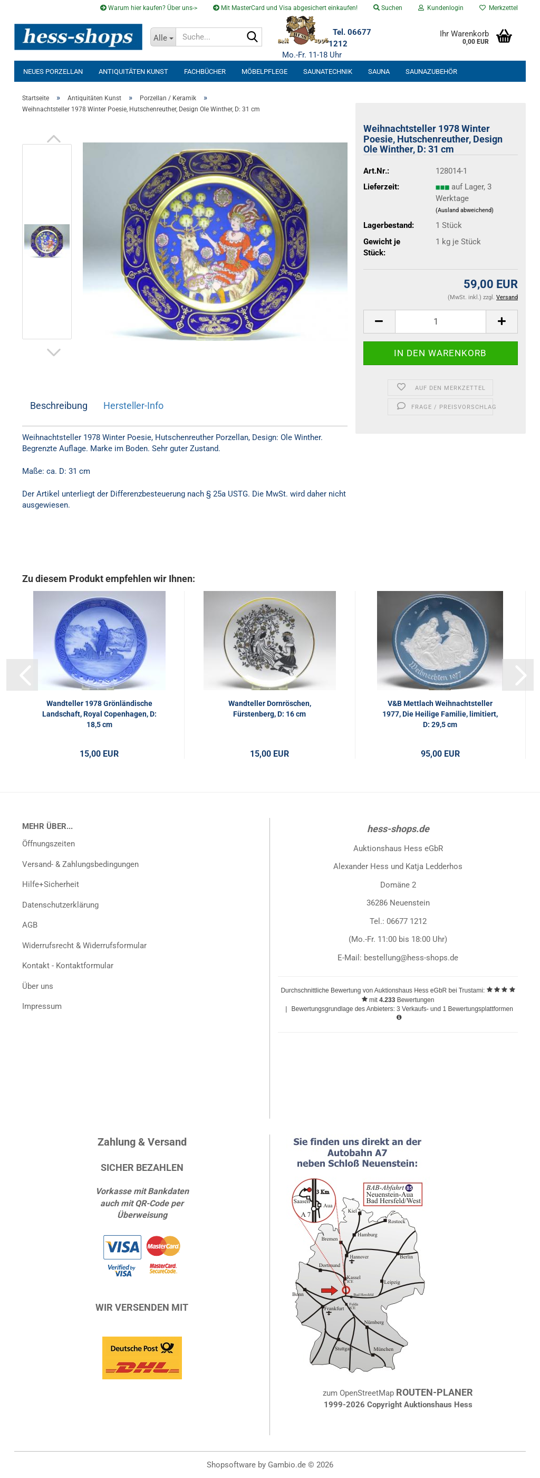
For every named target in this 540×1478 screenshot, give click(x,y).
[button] (54, 139)
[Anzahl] (440, 321)
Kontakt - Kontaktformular (67, 965)
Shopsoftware (231, 1465)
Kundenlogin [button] (441, 8)
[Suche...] (163, 36)
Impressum (42, 1006)
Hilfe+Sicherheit (50, 884)
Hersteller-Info (133, 405)
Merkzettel (498, 8)
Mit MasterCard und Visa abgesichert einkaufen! (285, 8)
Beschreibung (59, 405)
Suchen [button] (387, 8)
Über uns (37, 986)
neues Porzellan (53, 71)
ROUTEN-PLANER (434, 1392)
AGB (29, 925)
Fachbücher (205, 71)
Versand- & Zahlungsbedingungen (80, 864)
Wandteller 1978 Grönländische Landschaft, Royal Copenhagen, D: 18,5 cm (99, 714)
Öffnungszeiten (48, 843)
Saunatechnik (327, 71)
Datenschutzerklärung (60, 905)
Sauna (379, 71)
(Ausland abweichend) (465, 210)
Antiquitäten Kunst (133, 71)
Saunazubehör (431, 71)
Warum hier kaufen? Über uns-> (148, 8)
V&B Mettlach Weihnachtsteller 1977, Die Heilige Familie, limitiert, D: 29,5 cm (440, 714)
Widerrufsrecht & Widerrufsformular (84, 945)
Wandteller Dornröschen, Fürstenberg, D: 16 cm (269, 708)
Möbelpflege (264, 71)
